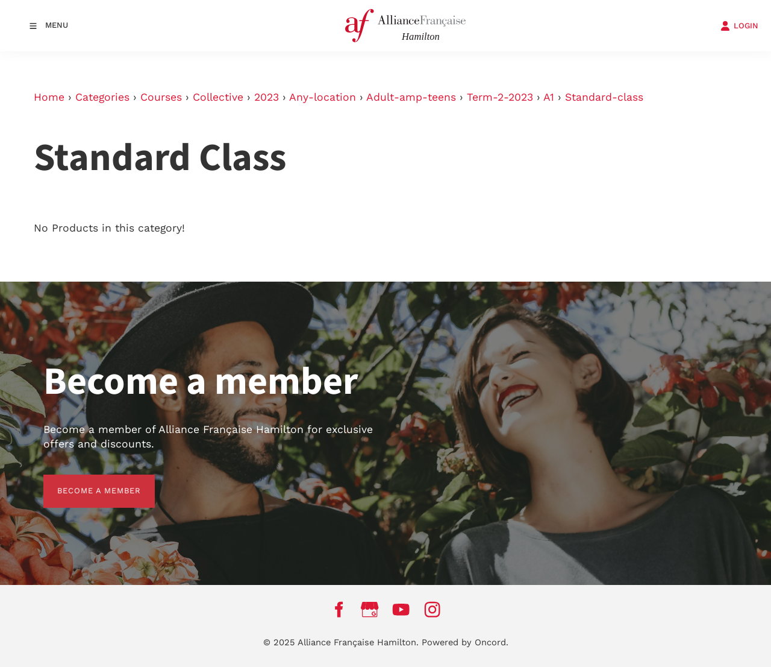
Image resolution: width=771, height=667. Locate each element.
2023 (266, 97)
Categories (102, 97)
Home (49, 97)
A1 (548, 97)
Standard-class (604, 97)
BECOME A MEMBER (85, 481)
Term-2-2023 (500, 97)
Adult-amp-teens (411, 97)
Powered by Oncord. (465, 642)
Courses (161, 97)
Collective (218, 97)
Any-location (322, 97)
